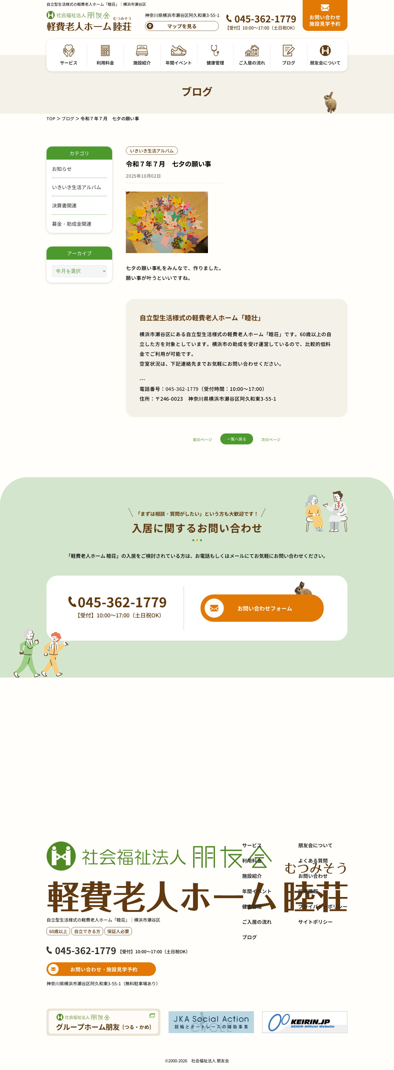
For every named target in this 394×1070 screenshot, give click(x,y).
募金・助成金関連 (71, 223)
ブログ (68, 118)
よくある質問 (313, 888)
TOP (51, 118)
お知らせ (62, 168)
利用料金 (252, 888)
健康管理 (252, 934)
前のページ (202, 439)
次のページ (270, 439)
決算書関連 (64, 205)
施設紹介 (252, 903)
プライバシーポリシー (322, 934)
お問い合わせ (313, 903)
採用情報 (308, 918)
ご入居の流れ (257, 949)
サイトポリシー (315, 949)
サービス (252, 872)
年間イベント (257, 918)
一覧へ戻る (236, 439)
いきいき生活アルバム (76, 186)
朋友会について (315, 872)
